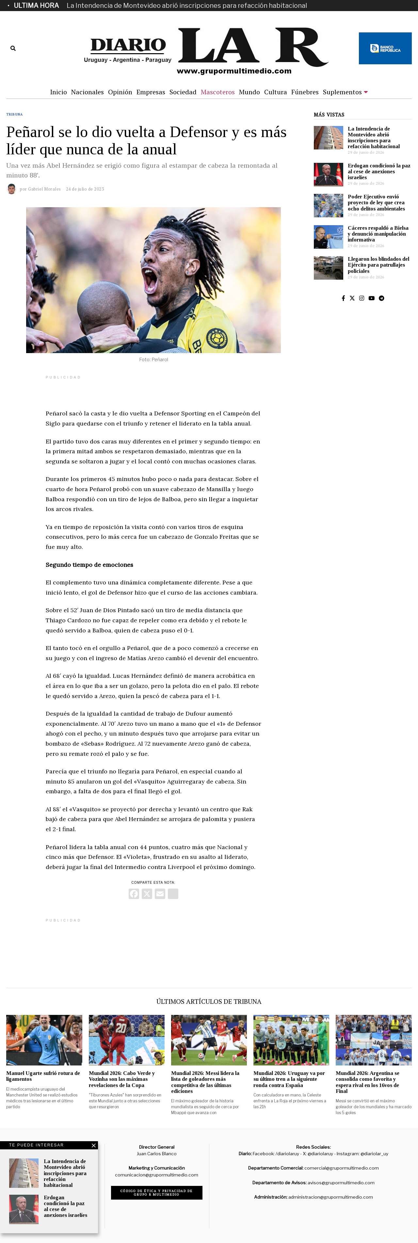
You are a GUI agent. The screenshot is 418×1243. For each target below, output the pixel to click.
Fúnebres (305, 91)
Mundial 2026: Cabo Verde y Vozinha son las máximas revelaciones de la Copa (122, 1079)
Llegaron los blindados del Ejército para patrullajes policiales (378, 265)
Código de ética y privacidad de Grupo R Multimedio (157, 1193)
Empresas (151, 91)
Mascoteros (218, 91)
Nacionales (87, 91)
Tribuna (14, 114)
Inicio (58, 91)
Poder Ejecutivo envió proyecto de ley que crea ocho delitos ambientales (376, 202)
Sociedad (183, 91)
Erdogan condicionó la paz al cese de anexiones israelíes (379, 171)
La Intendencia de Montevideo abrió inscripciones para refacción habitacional (187, 5)
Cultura (275, 91)
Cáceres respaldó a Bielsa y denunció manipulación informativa (378, 234)
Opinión (120, 91)
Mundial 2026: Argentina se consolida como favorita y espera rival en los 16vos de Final (367, 1082)
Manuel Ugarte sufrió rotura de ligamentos (43, 1076)
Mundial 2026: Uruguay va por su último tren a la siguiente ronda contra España (289, 1079)
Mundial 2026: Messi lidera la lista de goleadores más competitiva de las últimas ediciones (205, 1082)
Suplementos (342, 91)
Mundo (249, 91)
